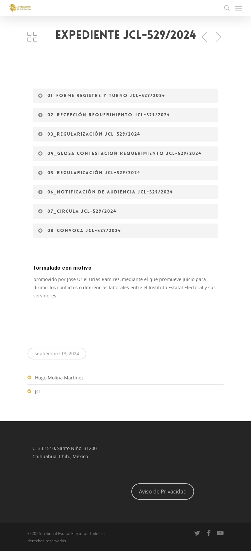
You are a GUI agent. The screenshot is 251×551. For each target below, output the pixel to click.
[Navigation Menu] (238, 8)
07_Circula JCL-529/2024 (77, 211)
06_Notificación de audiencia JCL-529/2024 (105, 192)
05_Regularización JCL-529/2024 (89, 172)
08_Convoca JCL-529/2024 (79, 230)
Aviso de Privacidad (163, 491)
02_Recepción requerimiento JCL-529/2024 (104, 115)
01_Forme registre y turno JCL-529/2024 (101, 95)
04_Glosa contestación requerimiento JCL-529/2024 (120, 153)
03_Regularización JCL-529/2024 (89, 134)
